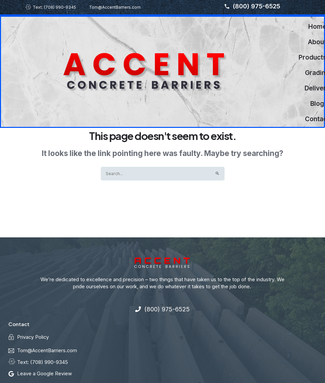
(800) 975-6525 (252, 6)
